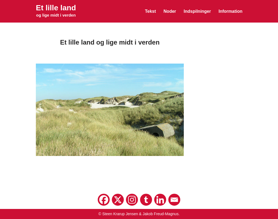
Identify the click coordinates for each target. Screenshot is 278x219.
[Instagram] (131, 199)
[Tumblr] (146, 199)
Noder (169, 11)
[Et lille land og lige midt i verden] (56, 11)
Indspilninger (197, 11)
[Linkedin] (160, 199)
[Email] (174, 199)
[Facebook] (103, 199)
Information (230, 11)
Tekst (150, 11)
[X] (117, 199)
